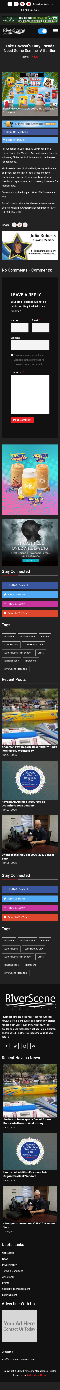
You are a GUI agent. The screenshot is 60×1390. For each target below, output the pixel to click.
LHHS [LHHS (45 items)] (41, 652)
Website (15, 337)
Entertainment (9, 1294)
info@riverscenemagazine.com (18, 1359)
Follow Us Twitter (16, 594)
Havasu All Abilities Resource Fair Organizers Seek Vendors (23, 803)
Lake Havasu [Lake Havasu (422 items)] (11, 644)
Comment (17, 372)
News (5, 1259)
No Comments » (48, 108)
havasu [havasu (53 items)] (45, 636)
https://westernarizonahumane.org (33, 207)
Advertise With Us (42, 4)
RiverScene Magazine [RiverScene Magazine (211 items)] (15, 668)
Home (25, 56)
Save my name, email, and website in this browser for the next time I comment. (29, 360)
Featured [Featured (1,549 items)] (9, 636)
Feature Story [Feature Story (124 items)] (27, 636)
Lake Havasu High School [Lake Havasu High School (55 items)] (17, 652)
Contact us (8, 1252)
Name (15, 320)
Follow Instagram (16, 604)
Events (5, 1282)
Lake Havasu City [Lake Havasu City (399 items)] (34, 644)
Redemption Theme (37, 1375)
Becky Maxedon (12, 108)
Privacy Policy (9, 1264)
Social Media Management (16, 1288)
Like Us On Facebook (17, 585)
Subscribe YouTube (17, 613)
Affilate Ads (8, 1276)
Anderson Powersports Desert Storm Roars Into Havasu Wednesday (29, 749)
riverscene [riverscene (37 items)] (30, 660)
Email (36, 320)
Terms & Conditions (12, 1270)
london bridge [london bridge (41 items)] (11, 660)
